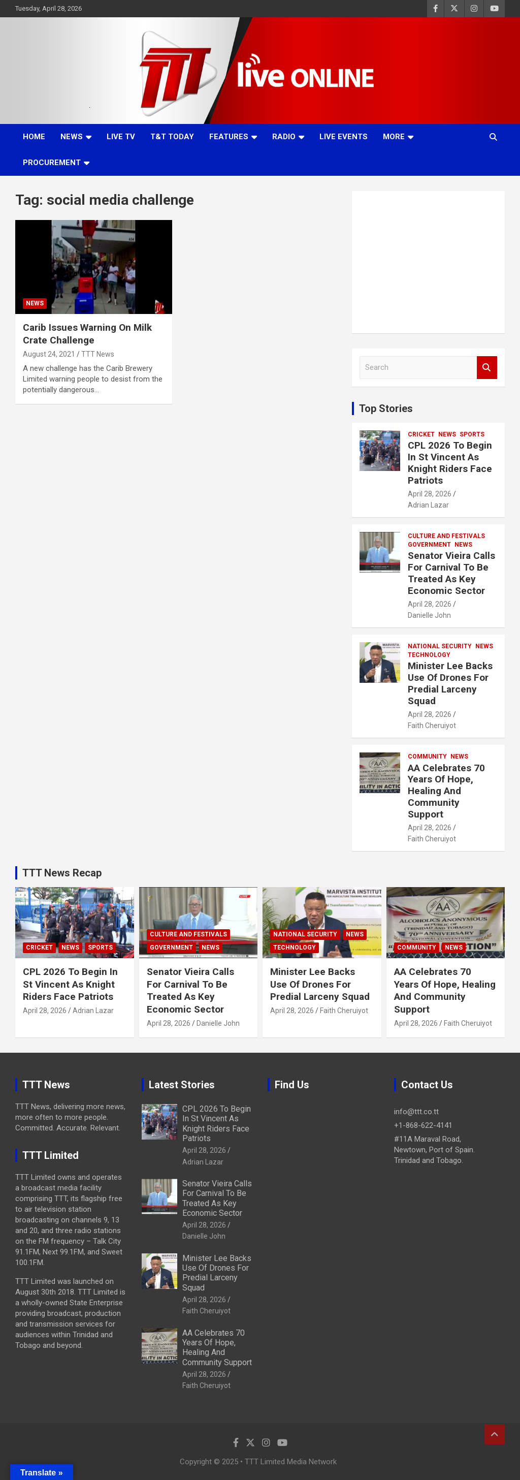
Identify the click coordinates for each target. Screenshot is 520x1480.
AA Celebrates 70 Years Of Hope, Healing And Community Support (446, 791)
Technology (429, 654)
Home (34, 136)
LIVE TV (121, 136)
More (394, 136)
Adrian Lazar (428, 505)
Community (427, 756)
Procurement (52, 162)
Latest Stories (182, 1085)
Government (429, 544)
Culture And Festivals (446, 536)
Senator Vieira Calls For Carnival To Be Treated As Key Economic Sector (451, 573)
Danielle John (429, 615)
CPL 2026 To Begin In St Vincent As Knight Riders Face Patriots (450, 462)
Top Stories (386, 408)
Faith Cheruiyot (432, 725)
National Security (440, 646)
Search (487, 367)
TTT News (97, 354)
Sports (472, 434)
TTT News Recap (62, 873)
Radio (284, 136)
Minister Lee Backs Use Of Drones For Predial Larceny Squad (450, 683)
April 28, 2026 (429, 494)
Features (228, 136)
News (71, 136)
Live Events (343, 136)
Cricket (421, 434)
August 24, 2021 (49, 354)
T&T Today (172, 136)
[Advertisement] (428, 262)
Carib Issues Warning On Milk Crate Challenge (87, 334)
